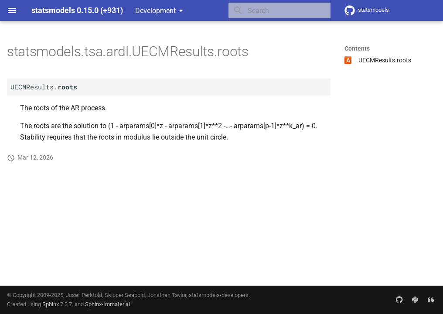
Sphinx (50, 304)
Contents (357, 48)
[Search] (279, 10)
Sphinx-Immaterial (107, 304)
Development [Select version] (155, 11)
